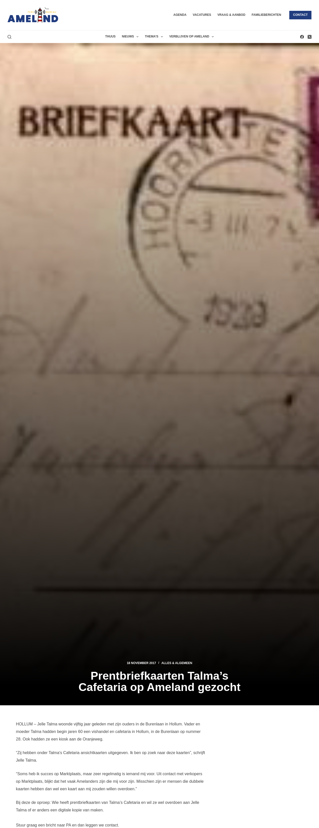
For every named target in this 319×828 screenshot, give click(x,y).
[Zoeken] (9, 37)
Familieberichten (266, 15)
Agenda (180, 15)
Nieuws (131, 37)
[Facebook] (302, 37)
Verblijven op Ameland (192, 37)
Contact (300, 15)
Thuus (110, 36)
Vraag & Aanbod (231, 15)
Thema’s (155, 37)
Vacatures (202, 15)
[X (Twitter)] (309, 37)
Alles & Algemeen (176, 663)
